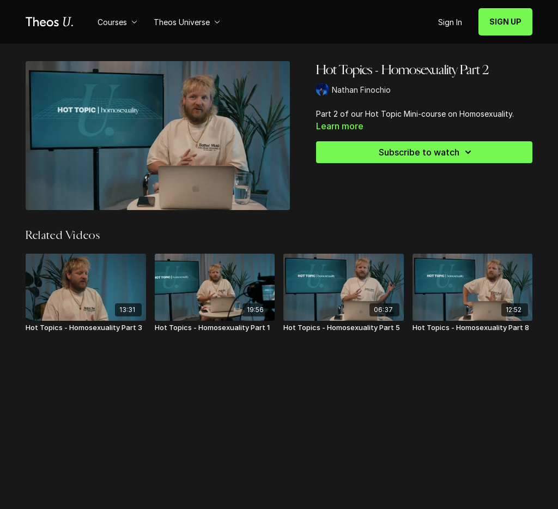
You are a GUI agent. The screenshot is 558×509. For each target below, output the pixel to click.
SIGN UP (505, 21)
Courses (117, 22)
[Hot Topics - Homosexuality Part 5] (343, 327)
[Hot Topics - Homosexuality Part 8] (473, 327)
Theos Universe (187, 22)
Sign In (450, 22)
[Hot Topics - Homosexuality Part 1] (215, 327)
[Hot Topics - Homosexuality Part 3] (86, 327)
